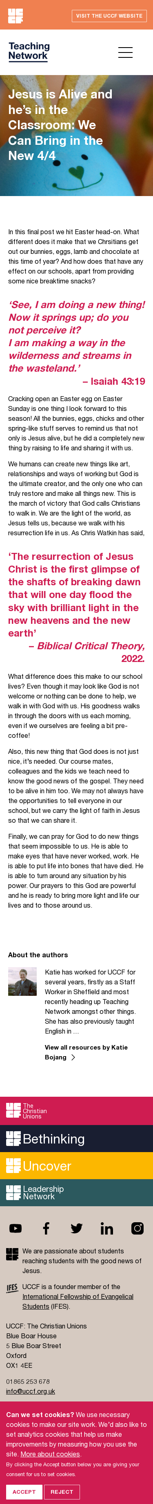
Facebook (46, 1228)
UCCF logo (29, 52)
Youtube (15, 1228)
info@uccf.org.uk (30, 1391)
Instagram (137, 1228)
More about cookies (50, 1462)
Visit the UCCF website (109, 16)
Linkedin (107, 1228)
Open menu (125, 52)
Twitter (76, 1228)
